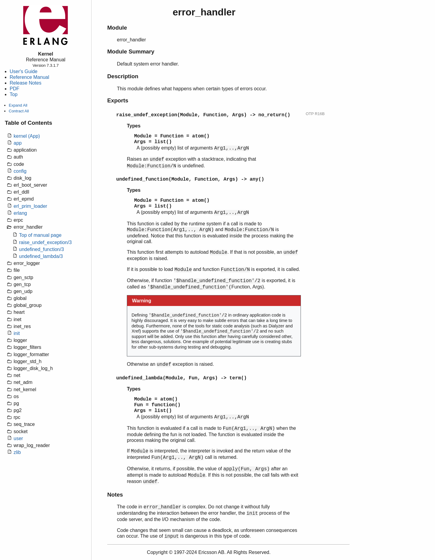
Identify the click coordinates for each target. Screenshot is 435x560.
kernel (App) (27, 136)
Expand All (18, 105)
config (20, 171)
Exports (117, 100)
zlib (17, 452)
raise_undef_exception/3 (45, 242)
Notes (115, 494)
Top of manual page (40, 235)
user (18, 438)
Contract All (19, 111)
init (17, 333)
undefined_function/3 (41, 249)
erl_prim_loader (30, 206)
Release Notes (25, 82)
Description (122, 76)
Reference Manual (29, 77)
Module (117, 27)
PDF (14, 88)
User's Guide (23, 71)
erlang (20, 213)
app (18, 143)
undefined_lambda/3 (41, 256)
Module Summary (130, 51)
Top (14, 94)
